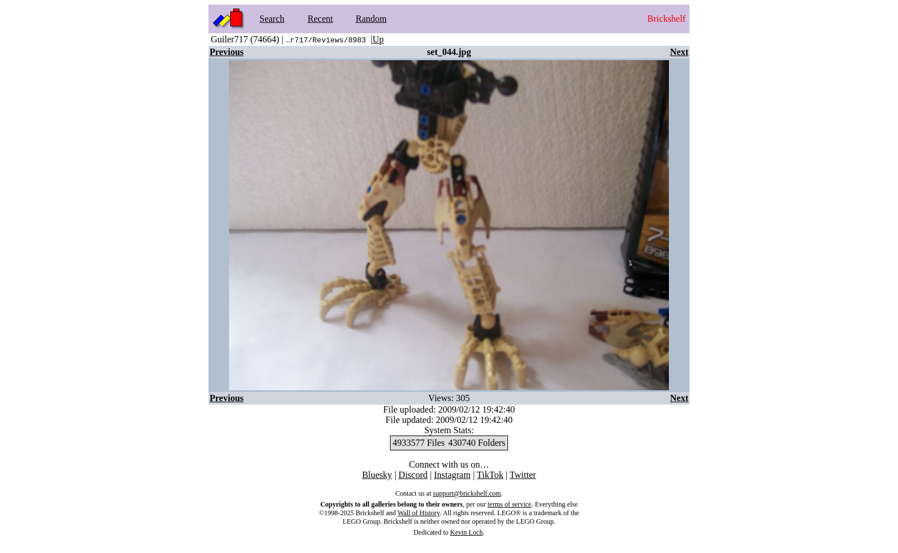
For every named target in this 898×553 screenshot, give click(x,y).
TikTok (490, 475)
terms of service (509, 504)
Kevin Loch (466, 532)
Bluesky (377, 475)
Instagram (452, 475)
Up (378, 39)
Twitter (523, 475)
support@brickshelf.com (467, 493)
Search (272, 18)
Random (371, 18)
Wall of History (418, 513)
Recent (320, 18)
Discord (413, 475)
